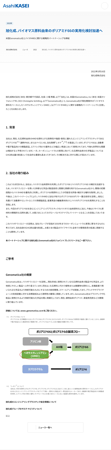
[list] (54, 23)
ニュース (25, 49)
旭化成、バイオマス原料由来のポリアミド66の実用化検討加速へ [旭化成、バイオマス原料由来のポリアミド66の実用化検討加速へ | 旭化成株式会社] (64, 49)
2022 (35, 49)
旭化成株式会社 (11, 49)
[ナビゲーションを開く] (104, 5)
